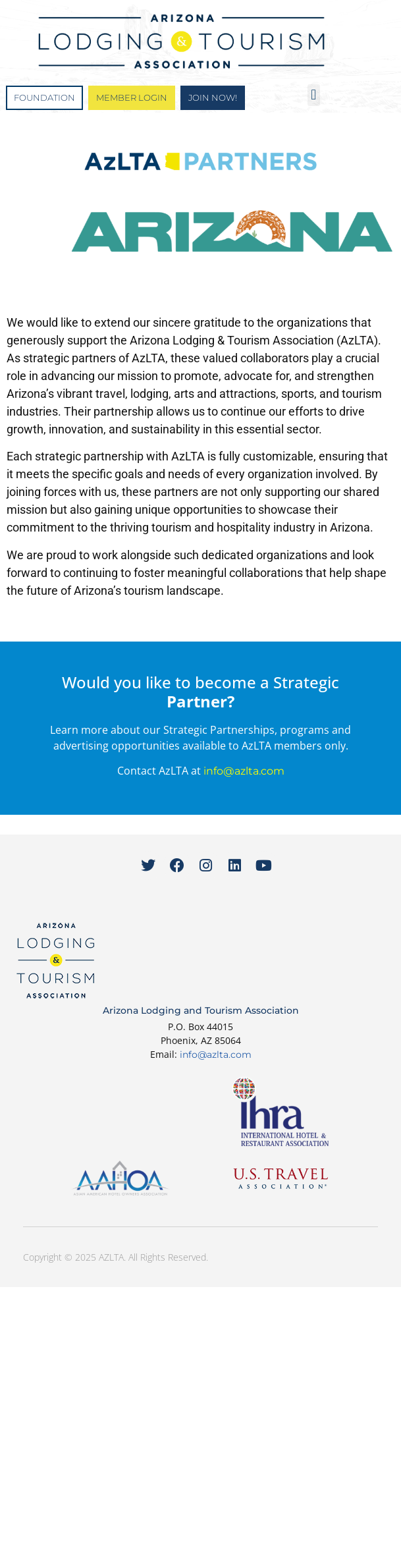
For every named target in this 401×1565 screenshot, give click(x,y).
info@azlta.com (243, 771)
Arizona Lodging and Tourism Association (201, 1010)
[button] (313, 95)
